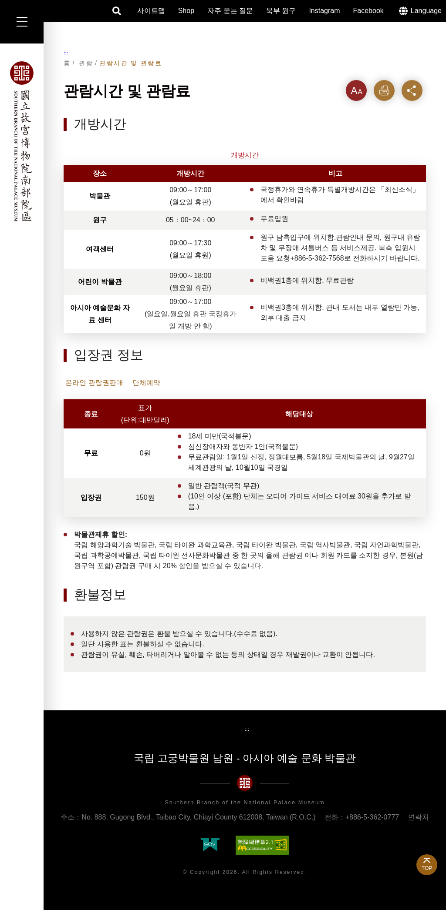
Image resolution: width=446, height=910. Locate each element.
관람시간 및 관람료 (130, 63)
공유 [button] (412, 90)
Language (426, 10)
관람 (86, 63)
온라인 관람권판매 (94, 382)
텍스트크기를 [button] (356, 94)
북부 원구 (281, 10)
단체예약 (146, 382)
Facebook (368, 10)
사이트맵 (151, 10)
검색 (117, 10)
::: (66, 53)
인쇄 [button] (384, 90)
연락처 (418, 817)
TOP (427, 868)
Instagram (324, 10)
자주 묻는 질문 (230, 10)
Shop (186, 10)
